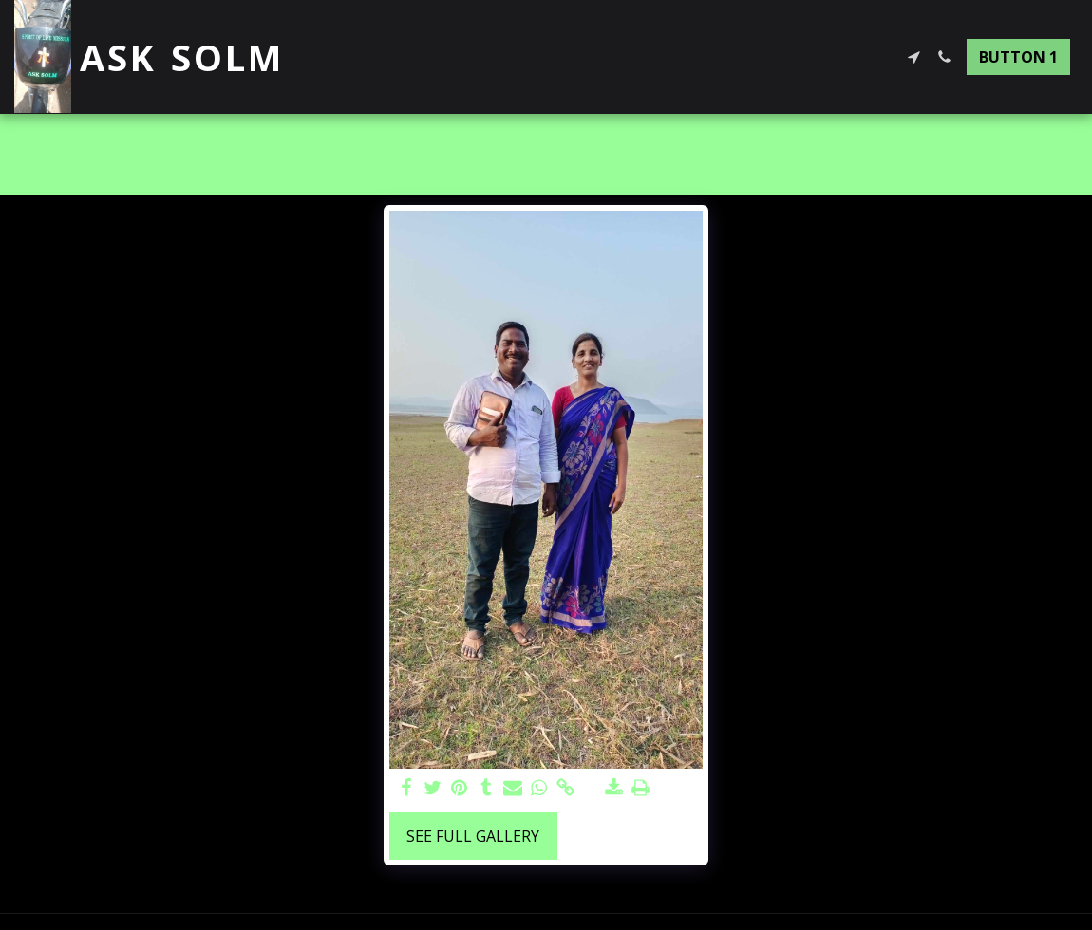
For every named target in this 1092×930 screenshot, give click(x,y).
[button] (913, 57)
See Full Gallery (472, 836)
